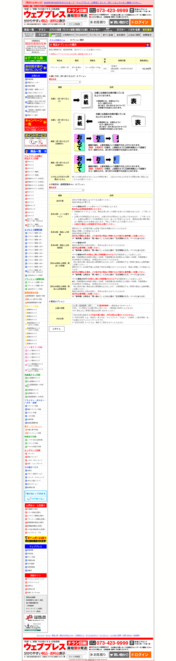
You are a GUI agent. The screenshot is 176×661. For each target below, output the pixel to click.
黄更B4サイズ (32, 313)
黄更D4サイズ (32, 337)
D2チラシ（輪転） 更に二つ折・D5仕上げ (35, 225)
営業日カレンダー (33, 82)
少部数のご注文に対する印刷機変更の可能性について (36, 102)
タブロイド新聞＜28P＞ (35, 263)
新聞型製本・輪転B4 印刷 (36, 296)
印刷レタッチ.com (33, 592)
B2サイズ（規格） (33, 175)
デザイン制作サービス (34, 474)
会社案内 (136, 635)
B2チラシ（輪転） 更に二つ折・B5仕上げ (35, 220)
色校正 (29, 470)
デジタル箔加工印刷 (34, 446)
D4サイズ (30, 195)
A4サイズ (30, 212)
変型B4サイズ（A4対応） (36, 182)
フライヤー (31, 453)
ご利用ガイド (79, 635)
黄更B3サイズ (32, 316)
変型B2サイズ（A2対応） (36, 188)
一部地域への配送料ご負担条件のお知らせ (36, 111)
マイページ (40, 635)
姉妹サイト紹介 (32, 115)
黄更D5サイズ (32, 333)
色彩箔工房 (31, 589)
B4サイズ (30, 165)
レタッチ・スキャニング (35, 477)
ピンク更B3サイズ (33, 357)
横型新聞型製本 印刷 (34, 302)
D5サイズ (30, 192)
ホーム (48, 635)
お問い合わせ (127, 635)
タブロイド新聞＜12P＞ (35, 246)
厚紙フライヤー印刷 (34, 409)
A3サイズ (30, 216)
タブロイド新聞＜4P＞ (35, 236)
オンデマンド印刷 (32, 450)
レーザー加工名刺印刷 (34, 440)
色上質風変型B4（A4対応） (35, 385)
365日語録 (30, 563)
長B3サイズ (31, 205)
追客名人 (30, 586)
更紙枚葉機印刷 (32, 423)
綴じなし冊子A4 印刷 (34, 299)
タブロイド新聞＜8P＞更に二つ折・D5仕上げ (35, 271)
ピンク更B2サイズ (33, 360)
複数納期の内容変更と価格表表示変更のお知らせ (36, 97)
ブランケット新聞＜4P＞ (35, 285)
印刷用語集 (31, 567)
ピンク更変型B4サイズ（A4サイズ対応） (35, 370)
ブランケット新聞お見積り (36, 519)
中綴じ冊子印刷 (32, 430)
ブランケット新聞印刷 (34, 279)
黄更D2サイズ (32, 343)
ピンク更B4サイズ (33, 354)
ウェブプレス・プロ (34, 532)
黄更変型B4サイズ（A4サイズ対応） (33, 329)
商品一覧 (55, 635)
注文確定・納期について (35, 89)
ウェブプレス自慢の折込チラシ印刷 (33, 157)
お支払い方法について (34, 93)
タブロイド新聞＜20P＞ (35, 256)
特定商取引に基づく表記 (34, 600)
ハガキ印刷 (31, 416)
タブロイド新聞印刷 (33, 230)
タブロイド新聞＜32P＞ (35, 267)
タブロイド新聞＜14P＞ (35, 250)
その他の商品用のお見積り (36, 529)
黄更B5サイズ (32, 309)
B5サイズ (30, 161)
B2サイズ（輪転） (33, 172)
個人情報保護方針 (32, 603)
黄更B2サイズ (32, 319)
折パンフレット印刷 (34, 433)
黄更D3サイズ (32, 340)
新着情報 (30, 79)
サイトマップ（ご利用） (34, 608)
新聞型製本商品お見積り (35, 522)
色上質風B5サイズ (33, 378)
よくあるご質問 (115, 635)
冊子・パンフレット (33, 426)
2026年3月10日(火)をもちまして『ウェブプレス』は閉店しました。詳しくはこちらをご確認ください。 (93, 2)
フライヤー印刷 (32, 406)
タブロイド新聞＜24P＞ (35, 260)
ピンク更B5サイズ (33, 350)
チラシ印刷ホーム (57, 40)
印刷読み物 (31, 560)
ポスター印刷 (31, 412)
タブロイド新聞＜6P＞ (35, 240)
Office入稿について (34, 481)
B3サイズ (30, 168)
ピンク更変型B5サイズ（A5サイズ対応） (35, 365)
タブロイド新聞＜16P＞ (35, 253)
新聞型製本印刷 (31, 293)
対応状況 (30, 553)
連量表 (29, 570)
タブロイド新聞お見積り (35, 516)
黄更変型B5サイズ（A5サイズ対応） (33, 324)
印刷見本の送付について (35, 106)
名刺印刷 (30, 419)
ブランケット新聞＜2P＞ (35, 282)
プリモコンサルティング (35, 579)
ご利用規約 (30, 606)
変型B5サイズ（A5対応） (36, 178)
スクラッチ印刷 (32, 443)
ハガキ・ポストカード (34, 460)
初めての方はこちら (66, 635)
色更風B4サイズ (32, 393)
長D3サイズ (31, 209)
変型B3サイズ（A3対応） (36, 185)
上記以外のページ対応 (34, 275)
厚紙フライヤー (32, 457)
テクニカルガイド (92, 635)
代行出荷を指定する (81, 315)
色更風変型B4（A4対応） (36, 397)
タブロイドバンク (33, 582)
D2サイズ (30, 202)
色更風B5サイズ (32, 390)
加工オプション (32, 484)
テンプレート (104, 635)
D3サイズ (30, 199)
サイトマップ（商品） (33, 611)
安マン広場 (31, 557)
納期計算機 (31, 86)
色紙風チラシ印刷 (32, 375)
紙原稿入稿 (31, 487)
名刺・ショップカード (34, 463)
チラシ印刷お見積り (34, 512)
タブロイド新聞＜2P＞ (35, 233)
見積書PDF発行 (32, 509)
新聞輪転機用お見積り (34, 526)
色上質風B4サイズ (33, 381)
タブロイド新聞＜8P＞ (35, 243)
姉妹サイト (35, 575)
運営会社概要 (30, 597)
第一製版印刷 (89, 659)
